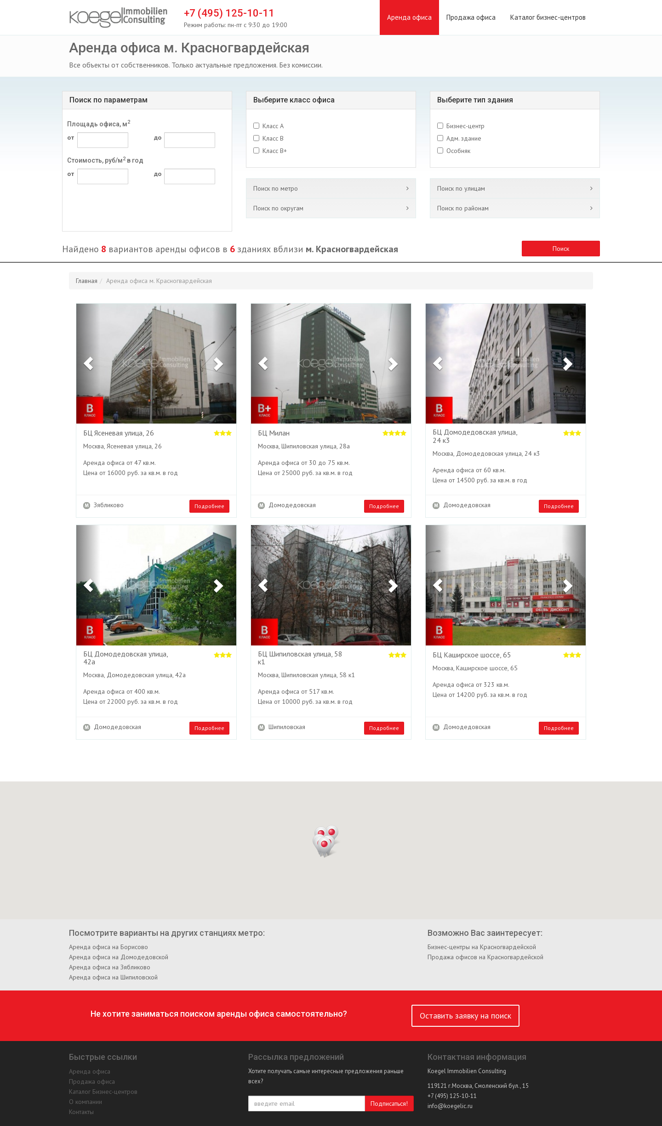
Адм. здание (463, 138)
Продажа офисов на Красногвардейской (485, 957)
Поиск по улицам (461, 188)
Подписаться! (389, 1103)
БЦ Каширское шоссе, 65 (472, 655)
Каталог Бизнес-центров (103, 1091)
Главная (86, 281)
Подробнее (209, 506)
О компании (85, 1102)
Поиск (561, 248)
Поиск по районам (463, 208)
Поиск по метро (275, 188)
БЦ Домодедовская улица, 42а (125, 658)
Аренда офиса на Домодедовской (118, 957)
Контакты (81, 1112)
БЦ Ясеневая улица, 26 (118, 433)
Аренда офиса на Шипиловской (113, 977)
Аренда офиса (409, 17)
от (70, 137)
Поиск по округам (278, 208)
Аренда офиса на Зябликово (109, 967)
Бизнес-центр (465, 126)
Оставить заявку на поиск (465, 1015)
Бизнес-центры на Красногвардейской (482, 947)
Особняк (458, 151)
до (157, 137)
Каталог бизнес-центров (548, 17)
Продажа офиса (471, 17)
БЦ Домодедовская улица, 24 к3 (475, 436)
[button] (88, 364)
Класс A (273, 126)
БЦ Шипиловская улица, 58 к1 (300, 658)
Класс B (273, 138)
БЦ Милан (274, 433)
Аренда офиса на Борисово (108, 947)
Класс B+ (275, 151)
